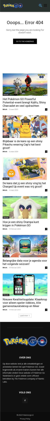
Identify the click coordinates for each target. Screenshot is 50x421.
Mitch (5, 109)
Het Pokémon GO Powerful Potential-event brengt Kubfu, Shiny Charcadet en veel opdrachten (24, 102)
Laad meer (25, 315)
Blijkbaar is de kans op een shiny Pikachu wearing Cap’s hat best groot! (22, 145)
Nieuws (6, 94)
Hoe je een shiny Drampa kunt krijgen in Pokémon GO (21, 223)
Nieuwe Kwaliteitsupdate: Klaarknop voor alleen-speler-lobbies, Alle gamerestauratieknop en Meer (25, 303)
